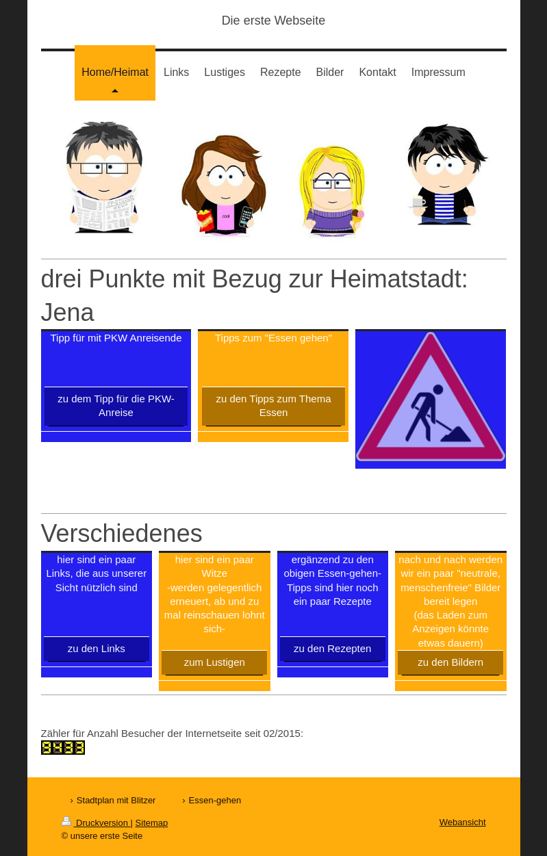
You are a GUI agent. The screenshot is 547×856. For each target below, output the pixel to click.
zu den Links (96, 648)
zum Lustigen (214, 662)
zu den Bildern (450, 662)
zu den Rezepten (332, 648)
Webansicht (463, 822)
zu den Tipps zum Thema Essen (273, 405)
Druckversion (96, 823)
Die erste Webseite (274, 20)
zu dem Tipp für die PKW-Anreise (116, 405)
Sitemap (152, 823)
